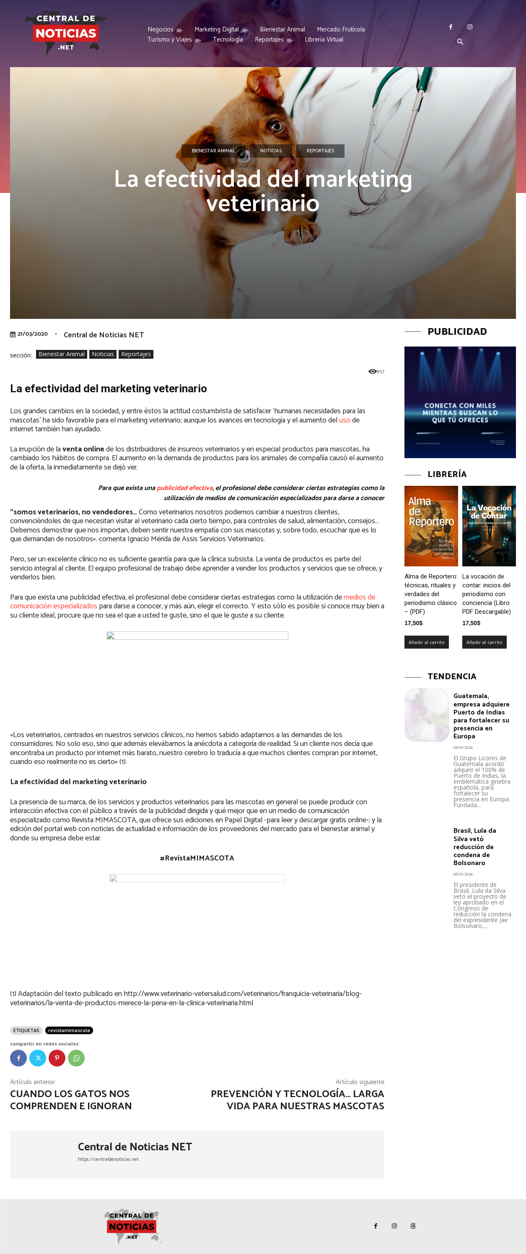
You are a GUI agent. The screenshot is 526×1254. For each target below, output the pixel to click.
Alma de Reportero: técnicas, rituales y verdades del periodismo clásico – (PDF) (431, 594)
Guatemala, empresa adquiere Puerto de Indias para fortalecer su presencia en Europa (481, 716)
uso (344, 420)
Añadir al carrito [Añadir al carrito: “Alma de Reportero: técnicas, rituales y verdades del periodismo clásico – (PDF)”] (427, 642)
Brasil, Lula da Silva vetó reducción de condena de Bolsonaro (474, 847)
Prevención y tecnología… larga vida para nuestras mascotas (297, 1100)
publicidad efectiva (184, 488)
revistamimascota (69, 1030)
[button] (460, 42)
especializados (75, 606)
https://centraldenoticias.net (108, 1159)
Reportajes (320, 151)
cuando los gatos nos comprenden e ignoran (71, 1100)
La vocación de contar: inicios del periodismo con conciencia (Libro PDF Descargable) (486, 594)
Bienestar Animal (213, 151)
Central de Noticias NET (104, 335)
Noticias (271, 151)
